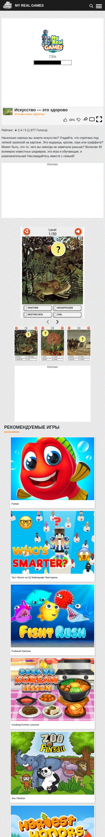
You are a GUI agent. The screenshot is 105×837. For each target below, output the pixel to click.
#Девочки (38, 114)
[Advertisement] (52, 190)
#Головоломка (23, 114)
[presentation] (48, 321)
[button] (26, 343)
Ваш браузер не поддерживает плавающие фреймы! (52, 62)
